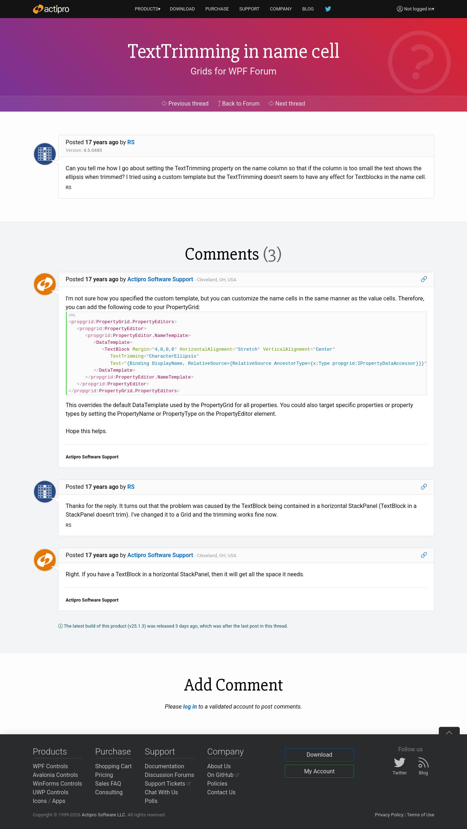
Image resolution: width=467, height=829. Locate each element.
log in (190, 706)
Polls (151, 801)
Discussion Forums (169, 775)
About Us (219, 766)
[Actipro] (51, 9)
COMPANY (281, 9)
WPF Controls (50, 766)
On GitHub (223, 775)
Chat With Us (161, 792)
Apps (58, 801)
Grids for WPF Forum (234, 71)
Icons (40, 801)
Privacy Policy (389, 814)
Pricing (104, 775)
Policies (217, 783)
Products (50, 752)
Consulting (109, 792)
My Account (319, 771)
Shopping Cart (113, 766)
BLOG (308, 9)
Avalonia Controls (55, 775)
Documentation (164, 766)
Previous (185, 103)
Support (160, 752)
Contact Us (221, 792)
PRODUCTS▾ (148, 9)
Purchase (113, 752)
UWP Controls (51, 792)
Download (319, 754)
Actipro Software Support (160, 279)
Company (225, 752)
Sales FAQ (108, 783)
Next (287, 103)
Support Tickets (168, 783)
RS (131, 142)
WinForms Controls (57, 783)
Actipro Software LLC (103, 814)
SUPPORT (249, 9)
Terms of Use (420, 814)
